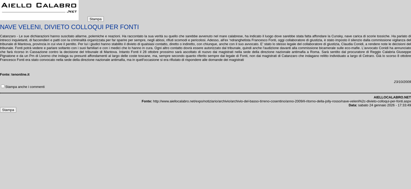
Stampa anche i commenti (25, 87)
